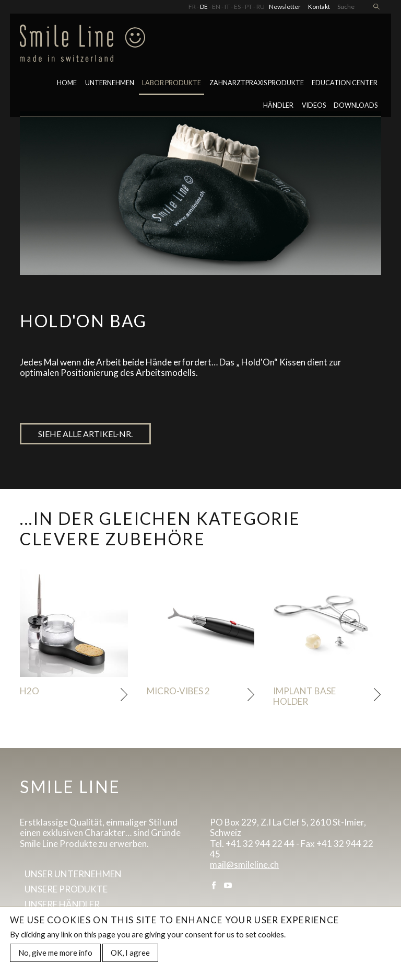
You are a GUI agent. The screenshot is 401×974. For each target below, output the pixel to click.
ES (237, 6)
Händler (278, 105)
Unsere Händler (62, 904)
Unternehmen (109, 83)
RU (260, 6)
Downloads (356, 105)
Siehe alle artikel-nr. (85, 434)
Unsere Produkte (66, 889)
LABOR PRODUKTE (171, 83)
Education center (345, 83)
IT (227, 6)
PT (248, 6)
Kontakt (319, 6)
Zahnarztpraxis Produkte (256, 83)
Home (67, 83)
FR (192, 6)
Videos (314, 105)
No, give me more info (55, 954)
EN (216, 6)
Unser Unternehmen (73, 873)
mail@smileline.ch (244, 864)
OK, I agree (130, 954)
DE (204, 6)
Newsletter (285, 6)
